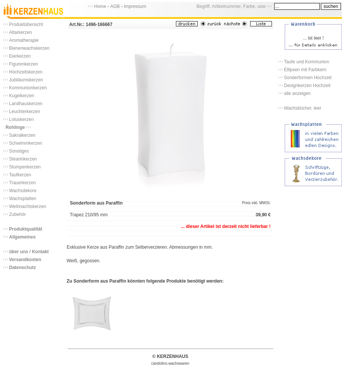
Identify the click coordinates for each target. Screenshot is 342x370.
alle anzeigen (297, 93)
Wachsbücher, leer (302, 108)
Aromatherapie (24, 40)
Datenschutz (22, 267)
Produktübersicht (26, 24)
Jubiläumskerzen (26, 80)
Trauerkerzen (22, 182)
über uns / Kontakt (29, 251)
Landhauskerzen (26, 103)
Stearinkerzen (23, 159)
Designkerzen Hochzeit (307, 85)
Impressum (135, 6)
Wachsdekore (23, 190)
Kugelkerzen (21, 95)
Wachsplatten (22, 198)
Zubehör (17, 214)
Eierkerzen (20, 56)
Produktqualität (25, 229)
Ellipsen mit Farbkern (305, 69)
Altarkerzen (20, 32)
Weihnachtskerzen (27, 206)
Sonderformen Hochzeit (307, 77)
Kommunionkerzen (28, 87)
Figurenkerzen (23, 64)
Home (100, 6)
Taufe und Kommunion (306, 61)
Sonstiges (19, 151)
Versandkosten (25, 259)
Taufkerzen (20, 174)
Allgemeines (22, 237)
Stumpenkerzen (25, 167)
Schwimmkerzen (25, 143)
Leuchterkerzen (24, 111)
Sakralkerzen (22, 135)
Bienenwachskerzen (29, 48)
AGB (115, 6)
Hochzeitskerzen (26, 72)
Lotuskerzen (21, 119)
